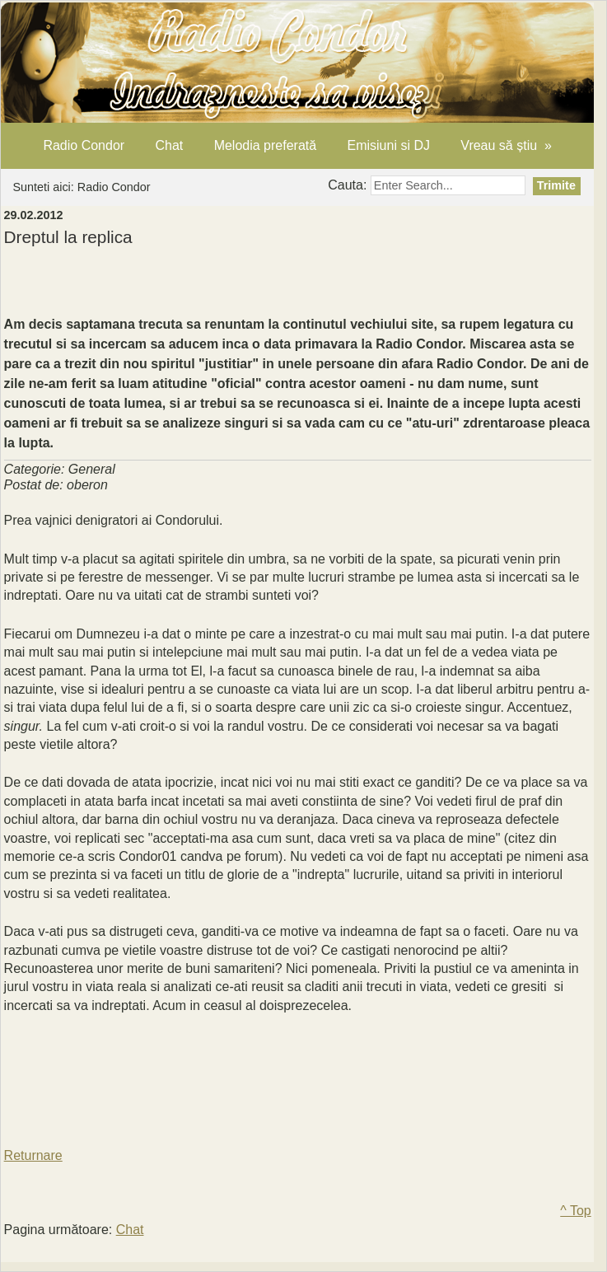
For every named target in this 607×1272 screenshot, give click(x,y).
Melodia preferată (265, 145)
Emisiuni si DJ (388, 145)
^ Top (575, 1211)
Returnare (33, 1155)
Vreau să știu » (506, 145)
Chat (169, 145)
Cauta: (349, 185)
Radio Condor (83, 145)
